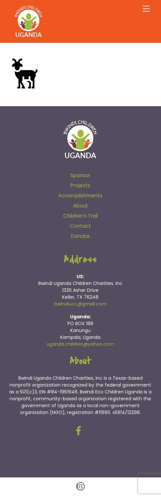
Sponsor (80, 175)
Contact (80, 226)
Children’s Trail (80, 215)
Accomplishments (80, 195)
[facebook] (80, 430)
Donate (80, 236)
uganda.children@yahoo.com (80, 344)
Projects (80, 185)
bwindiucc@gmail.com (80, 304)
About (80, 205)
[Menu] (146, 9)
